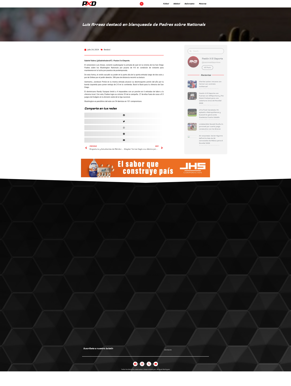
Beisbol (107, 51)
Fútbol (166, 4)
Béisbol (176, 4)
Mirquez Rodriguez (163, 369)
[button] (141, 4)
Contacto (168, 350)
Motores (202, 4)
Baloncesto (189, 4)
